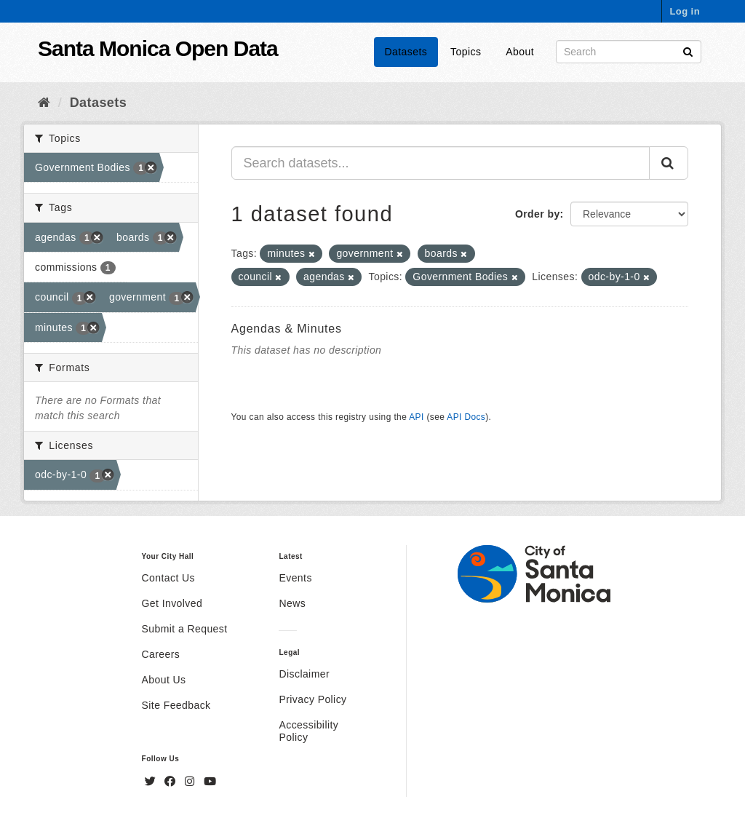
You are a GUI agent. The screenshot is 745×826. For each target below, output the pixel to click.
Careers (161, 654)
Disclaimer (304, 674)
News (292, 603)
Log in (684, 11)
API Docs (466, 417)
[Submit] (688, 50)
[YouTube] (210, 781)
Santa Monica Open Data (158, 48)
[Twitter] (152, 781)
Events (295, 578)
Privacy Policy (312, 699)
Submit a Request (185, 629)
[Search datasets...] (440, 163)
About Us (164, 680)
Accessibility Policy (308, 731)
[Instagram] (191, 781)
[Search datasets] (628, 51)
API (416, 417)
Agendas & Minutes (286, 328)
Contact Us (168, 578)
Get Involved (172, 603)
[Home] (44, 102)
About (520, 51)
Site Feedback (176, 705)
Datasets (406, 51)
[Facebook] (172, 781)
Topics (465, 51)
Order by (537, 214)
